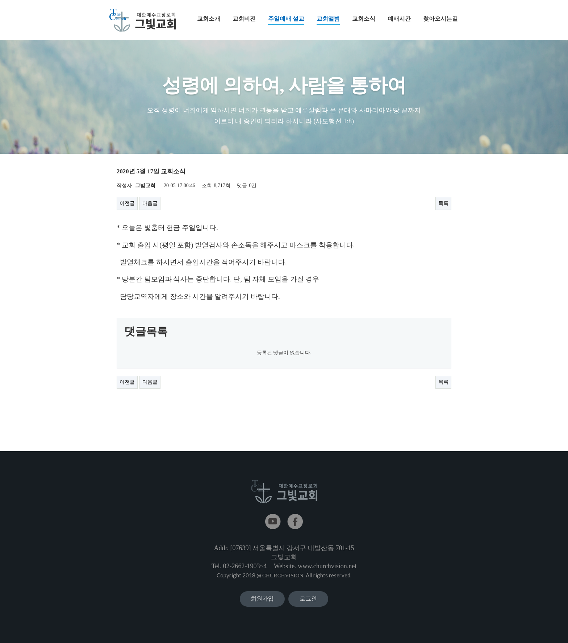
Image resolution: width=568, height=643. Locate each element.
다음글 (150, 203)
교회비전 (244, 19)
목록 (443, 203)
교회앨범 (328, 20)
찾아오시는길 (440, 19)
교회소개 (208, 19)
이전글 (127, 203)
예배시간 (399, 19)
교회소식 (363, 19)
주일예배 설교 (286, 20)
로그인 (308, 598)
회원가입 (262, 598)
